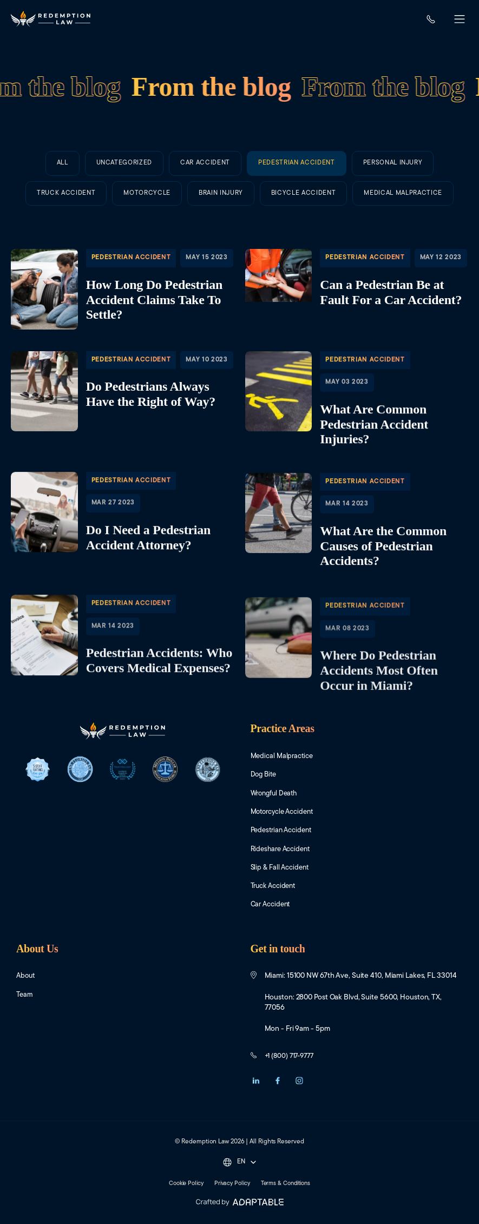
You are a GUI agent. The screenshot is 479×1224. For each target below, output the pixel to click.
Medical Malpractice (284, 756)
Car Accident (205, 163)
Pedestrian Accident (296, 164)
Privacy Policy (231, 1185)
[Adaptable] (239, 1204)
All (62, 163)
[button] (459, 21)
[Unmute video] (287, 878)
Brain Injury (221, 241)
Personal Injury (393, 169)
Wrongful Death (276, 793)
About (26, 977)
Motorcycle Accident (286, 812)
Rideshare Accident (283, 849)
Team (25, 996)
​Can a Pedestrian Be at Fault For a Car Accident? (357, 289)
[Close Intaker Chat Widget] (443, 878)
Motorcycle (146, 222)
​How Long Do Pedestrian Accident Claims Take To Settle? (122, 289)
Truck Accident (66, 206)
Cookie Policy (181, 1185)
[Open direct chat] (420, 878)
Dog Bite (265, 775)
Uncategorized (124, 163)
